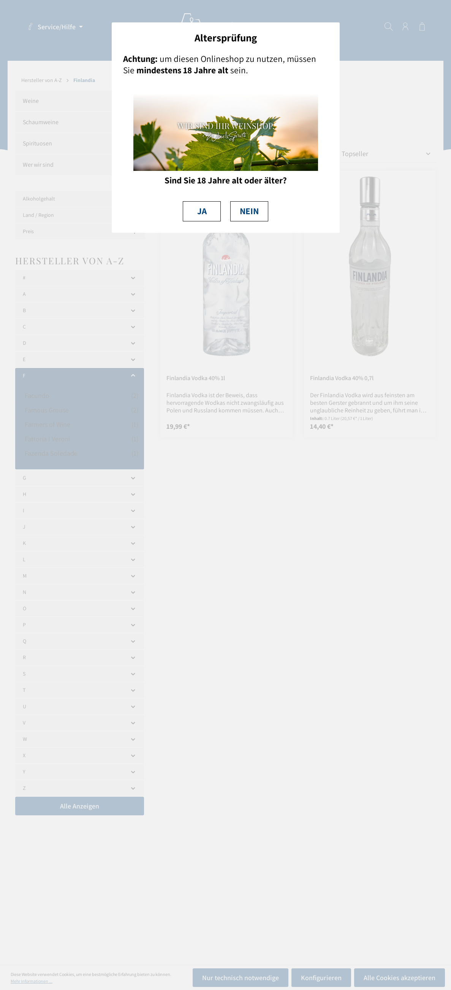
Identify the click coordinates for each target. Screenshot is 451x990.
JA (202, 211)
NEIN (249, 211)
